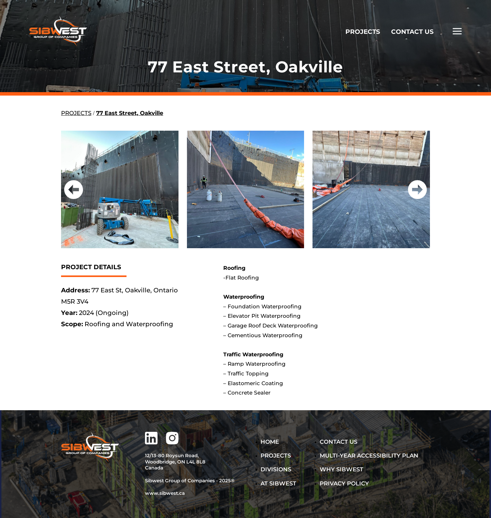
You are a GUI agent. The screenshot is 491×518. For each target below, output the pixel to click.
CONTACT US (412, 31)
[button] (73, 189)
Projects (276, 455)
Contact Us (338, 441)
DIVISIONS (276, 469)
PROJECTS (362, 31)
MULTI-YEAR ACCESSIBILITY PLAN (350, 455)
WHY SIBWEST (341, 469)
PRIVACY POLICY (344, 483)
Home (270, 441)
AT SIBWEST (278, 483)
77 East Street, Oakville (129, 113)
